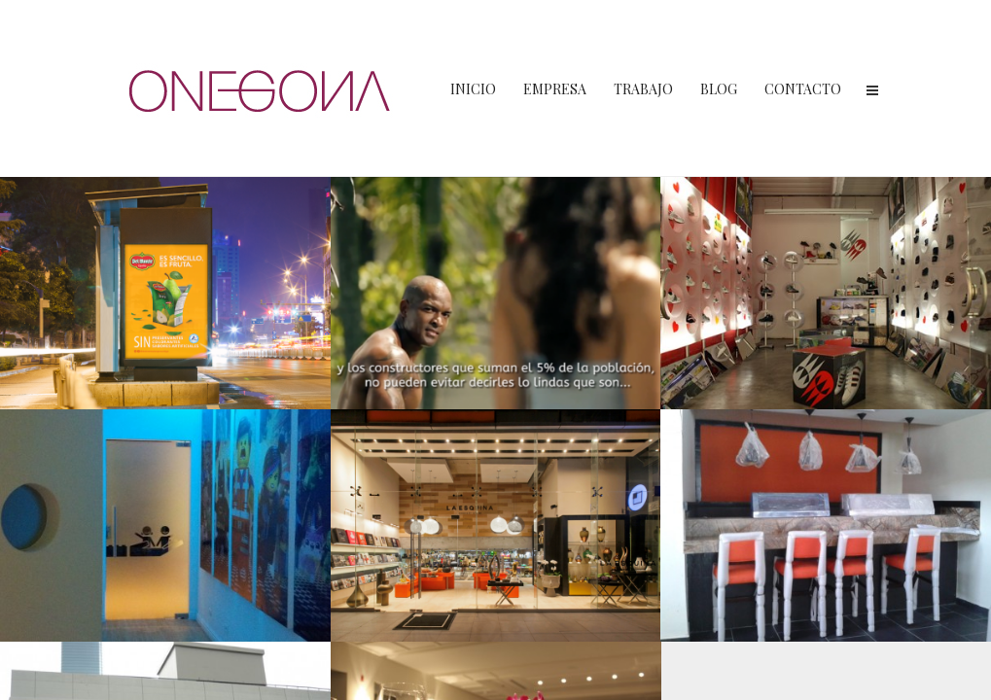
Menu (872, 90)
